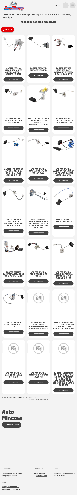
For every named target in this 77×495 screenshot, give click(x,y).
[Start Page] (14, 6)
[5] (45, 399)
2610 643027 (41, 476)
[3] (41, 399)
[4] (43, 399)
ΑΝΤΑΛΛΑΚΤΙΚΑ (11, 14)
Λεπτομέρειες (13, 79)
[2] (38, 399)
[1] (36, 399)
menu (72, 5)
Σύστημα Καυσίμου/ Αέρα (36, 14)
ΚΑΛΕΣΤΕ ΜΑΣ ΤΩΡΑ (12, 425)
